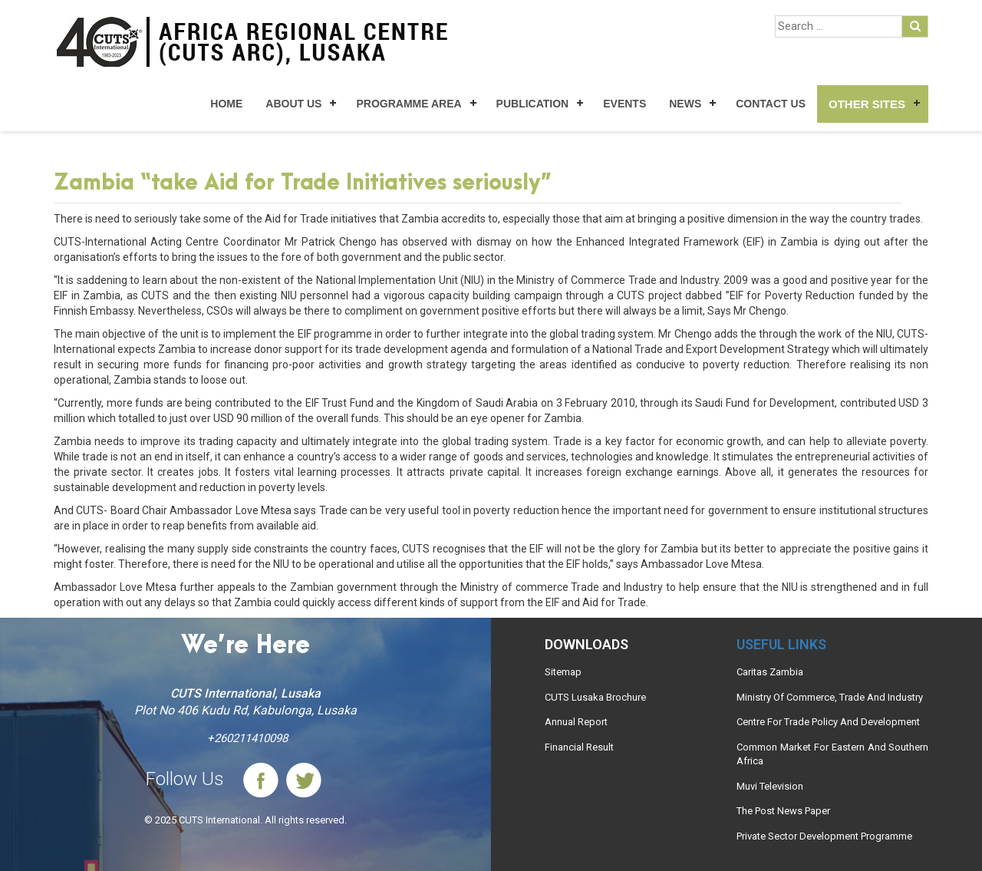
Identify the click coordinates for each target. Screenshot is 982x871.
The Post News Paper (783, 811)
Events (624, 103)
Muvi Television (769, 786)
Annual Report (576, 721)
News (685, 103)
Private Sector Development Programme (824, 836)
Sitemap (563, 672)
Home (226, 103)
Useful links (781, 644)
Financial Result (579, 747)
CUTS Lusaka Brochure (595, 697)
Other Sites (867, 104)
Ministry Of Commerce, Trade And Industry (829, 697)
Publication (532, 103)
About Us (293, 103)
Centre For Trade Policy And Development (828, 721)
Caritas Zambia (769, 672)
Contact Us (771, 103)
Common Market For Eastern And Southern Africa (832, 754)
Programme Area (408, 103)
